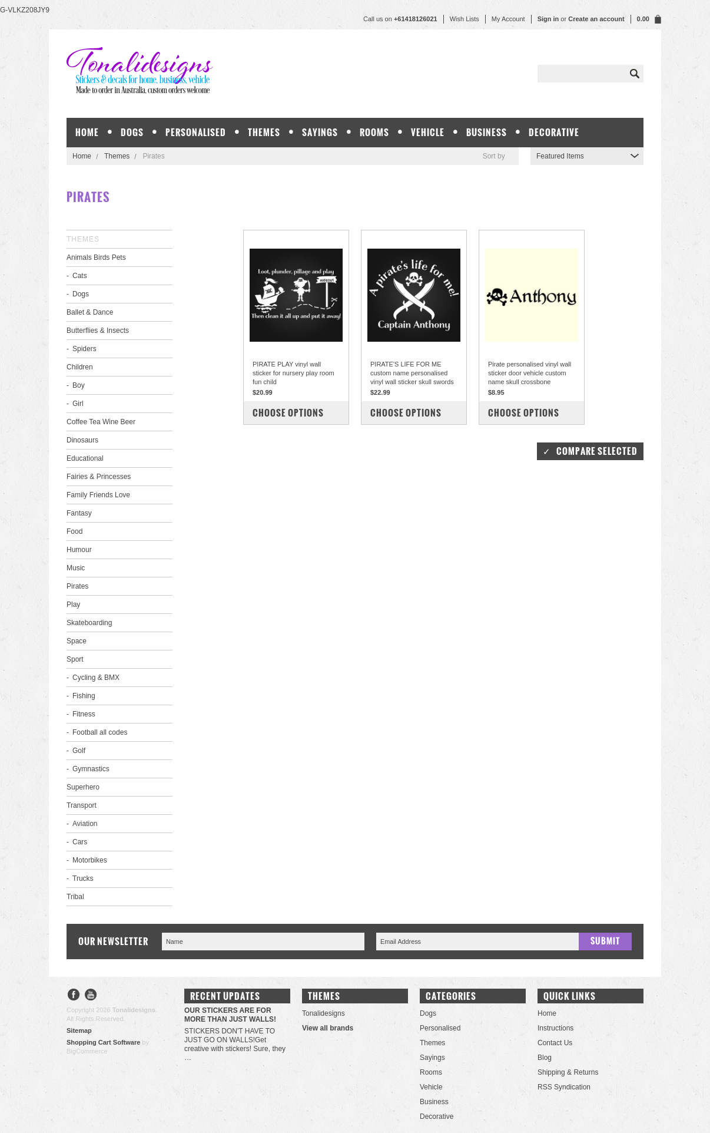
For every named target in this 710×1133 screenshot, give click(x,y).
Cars (79, 842)
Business (486, 132)
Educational (85, 458)
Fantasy (79, 513)
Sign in (548, 18)
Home (81, 156)
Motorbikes (89, 860)
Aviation (84, 824)
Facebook (74, 996)
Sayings (320, 132)
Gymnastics (91, 769)
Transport (82, 805)
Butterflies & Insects (98, 330)
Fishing (83, 696)
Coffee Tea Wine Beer (101, 422)
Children (80, 367)
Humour (79, 550)
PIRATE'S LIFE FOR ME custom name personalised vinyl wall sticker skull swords (412, 373)
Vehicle (427, 132)
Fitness (83, 714)
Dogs (132, 132)
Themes (264, 132)
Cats (79, 276)
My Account (508, 18)
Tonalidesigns (323, 1013)
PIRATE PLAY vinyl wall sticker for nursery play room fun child (293, 373)
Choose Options (288, 412)
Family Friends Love (98, 495)
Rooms (374, 132)
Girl (78, 403)
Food (74, 531)
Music (76, 568)
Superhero (83, 787)
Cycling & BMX (96, 677)
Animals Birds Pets (96, 257)
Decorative (554, 132)
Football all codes (99, 732)
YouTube (91, 996)
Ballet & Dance (90, 312)
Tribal (75, 897)
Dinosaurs (82, 440)
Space (77, 641)
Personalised (195, 132)
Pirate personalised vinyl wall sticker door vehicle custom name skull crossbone (529, 373)
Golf (78, 750)
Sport (75, 659)
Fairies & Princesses (99, 477)
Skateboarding (89, 623)
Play (73, 604)
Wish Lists (464, 18)
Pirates (77, 586)
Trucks (83, 878)
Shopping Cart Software (103, 1042)
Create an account (596, 18)
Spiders (84, 349)
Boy (78, 385)
